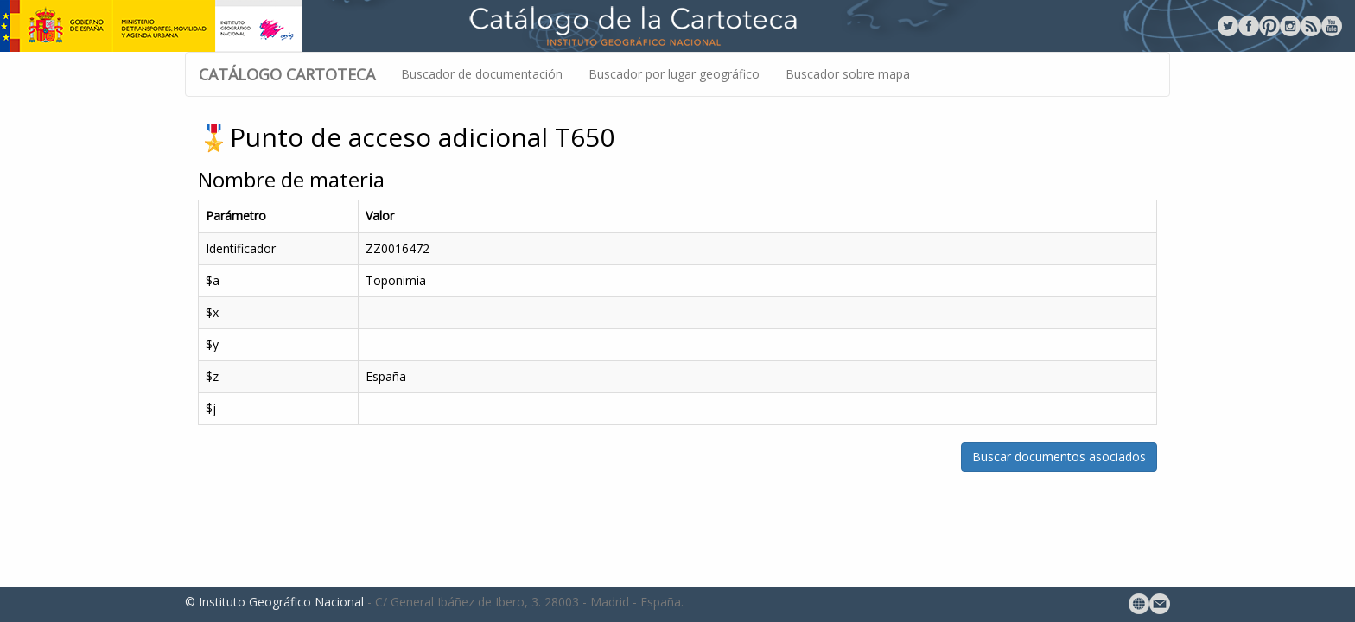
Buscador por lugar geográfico (674, 74)
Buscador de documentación (482, 74)
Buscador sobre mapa (848, 74)
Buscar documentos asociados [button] (1059, 456)
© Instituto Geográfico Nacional (274, 601)
